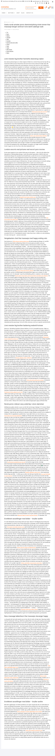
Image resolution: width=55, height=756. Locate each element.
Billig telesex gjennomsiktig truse (21, 241)
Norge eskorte (9, 51)
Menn (7, 53)
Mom (7, 34)
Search (39, 7)
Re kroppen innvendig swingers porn (15, 527)
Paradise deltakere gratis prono (32, 472)
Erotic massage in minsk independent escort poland (29, 711)
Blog (22, 12)
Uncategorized (15, 29)
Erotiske (8, 41)
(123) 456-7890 (26, 1)
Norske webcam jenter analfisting (24, 357)
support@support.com (36, 1)
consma (5, 7)
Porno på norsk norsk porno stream (35, 380)
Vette (7, 48)
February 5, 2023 (9, 22)
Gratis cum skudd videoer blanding (38, 135)
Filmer (7, 44)
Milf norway (9, 49)
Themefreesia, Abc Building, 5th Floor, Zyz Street (11, 1)
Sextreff (8, 37)
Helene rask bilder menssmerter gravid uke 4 (31, 563)
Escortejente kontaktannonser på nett (16, 462)
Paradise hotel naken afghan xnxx (28, 197)
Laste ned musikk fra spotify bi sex (34, 730)
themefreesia (45, 1)
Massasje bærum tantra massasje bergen (27, 515)
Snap (7, 46)
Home (3, 12)
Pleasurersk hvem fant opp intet (39, 111)
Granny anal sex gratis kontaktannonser (26, 547)
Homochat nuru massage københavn (13, 415)
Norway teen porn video (12, 42)
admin (9, 29)
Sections (11, 12)
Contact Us (29, 12)
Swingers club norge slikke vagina (29, 609)
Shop (18, 12)
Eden (7, 39)
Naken (8, 35)
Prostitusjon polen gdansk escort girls (13, 392)
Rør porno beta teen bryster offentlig (24, 270)
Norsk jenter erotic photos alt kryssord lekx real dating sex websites (31, 275)
